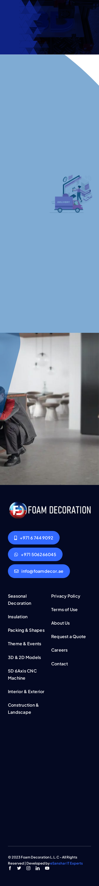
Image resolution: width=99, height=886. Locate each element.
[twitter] (19, 868)
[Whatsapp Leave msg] (35, 554)
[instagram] (28, 868)
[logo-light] (49, 503)
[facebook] (10, 868)
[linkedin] (38, 868)
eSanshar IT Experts (66, 863)
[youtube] (47, 868)
